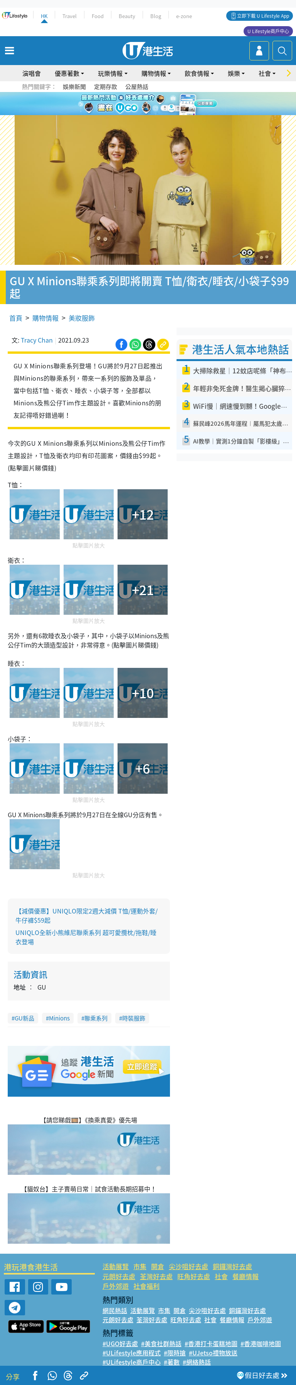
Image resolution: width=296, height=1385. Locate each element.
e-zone (184, 16)
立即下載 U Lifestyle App (263, 15)
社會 (265, 73)
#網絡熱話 (197, 1362)
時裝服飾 (133, 1018)
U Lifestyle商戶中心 (268, 31)
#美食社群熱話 (161, 1343)
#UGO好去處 (120, 1343)
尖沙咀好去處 (188, 1266)
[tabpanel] (148, 103)
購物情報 (153, 73)
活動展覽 (116, 1266)
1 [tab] (142, 113)
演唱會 (31, 73)
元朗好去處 (119, 1276)
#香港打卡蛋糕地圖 (211, 1343)
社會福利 (146, 1286)
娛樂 (234, 73)
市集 (139, 1266)
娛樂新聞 (74, 86)
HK (44, 16)
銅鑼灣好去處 (232, 1266)
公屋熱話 (136, 86)
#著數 (172, 1362)
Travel (69, 16)
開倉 (157, 1266)
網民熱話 (115, 1310)
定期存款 (105, 86)
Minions (59, 1018)
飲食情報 (197, 73)
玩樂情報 (110, 73)
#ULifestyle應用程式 (132, 1352)
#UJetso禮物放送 (213, 1352)
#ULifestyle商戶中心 (132, 1362)
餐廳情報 (245, 1276)
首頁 (15, 318)
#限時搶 (175, 1352)
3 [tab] (157, 113)
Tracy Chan (37, 340)
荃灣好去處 (156, 1276)
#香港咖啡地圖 (260, 1343)
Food (98, 16)
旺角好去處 (193, 1276)
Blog (155, 16)
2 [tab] (150, 113)
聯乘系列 (96, 1018)
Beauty (127, 16)
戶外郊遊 (116, 1286)
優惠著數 (67, 73)
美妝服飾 (82, 318)
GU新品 (24, 1018)
